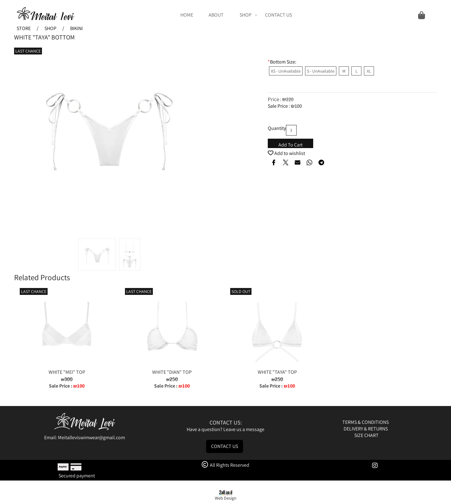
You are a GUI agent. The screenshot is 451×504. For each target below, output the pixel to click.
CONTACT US (278, 15)
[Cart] (363, 15)
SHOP (248, 15)
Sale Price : (279, 106)
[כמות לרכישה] (291, 130)
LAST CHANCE (28, 51)
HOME (186, 15)
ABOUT (216, 15)
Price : (275, 99)
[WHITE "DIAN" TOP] (172, 365)
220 (289, 99)
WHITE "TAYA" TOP (277, 372)
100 (298, 106)
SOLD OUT (240, 291)
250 (173, 379)
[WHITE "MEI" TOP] (67, 365)
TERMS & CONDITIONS (366, 422)
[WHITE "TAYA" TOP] (277, 365)
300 (68, 379)
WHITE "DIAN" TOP (172, 372)
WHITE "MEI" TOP (67, 372)
